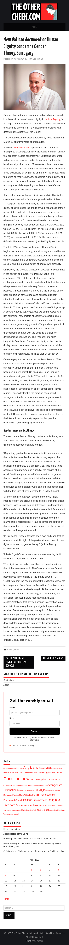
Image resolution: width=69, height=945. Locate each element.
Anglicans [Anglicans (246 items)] (30, 767)
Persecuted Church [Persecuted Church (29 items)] (13, 800)
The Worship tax (53, 658)
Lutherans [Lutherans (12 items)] (50, 790)
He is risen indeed (12, 829)
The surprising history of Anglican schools (16, 662)
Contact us (9, 680)
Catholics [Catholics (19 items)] (28, 773)
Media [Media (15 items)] (57, 790)
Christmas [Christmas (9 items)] (7, 785)
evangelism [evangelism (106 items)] (54, 785)
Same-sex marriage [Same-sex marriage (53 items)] (27, 805)
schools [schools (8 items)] (41, 805)
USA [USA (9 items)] (52, 810)
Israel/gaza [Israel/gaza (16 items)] (29, 790)
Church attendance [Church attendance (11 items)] (18, 785)
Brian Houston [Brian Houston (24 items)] (16, 773)
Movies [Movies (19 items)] (15, 795)
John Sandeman (35, 59)
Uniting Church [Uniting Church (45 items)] (41, 810)
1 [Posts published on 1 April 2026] (31, 870)
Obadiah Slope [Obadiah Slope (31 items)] (31, 795)
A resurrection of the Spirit (16, 834)
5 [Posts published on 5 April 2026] (5, 875)
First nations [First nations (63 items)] (11, 790)
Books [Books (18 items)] (6, 773)
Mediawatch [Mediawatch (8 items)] (8, 795)
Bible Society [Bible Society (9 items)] (57, 768)
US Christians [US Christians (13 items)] (59, 810)
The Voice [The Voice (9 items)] (7, 810)
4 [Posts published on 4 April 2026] (58, 870)
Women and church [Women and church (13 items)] (11, 814)
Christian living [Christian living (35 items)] (39, 772)
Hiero (28, 941)
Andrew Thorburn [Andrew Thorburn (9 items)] (16, 768)
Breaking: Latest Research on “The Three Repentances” (30, 839)
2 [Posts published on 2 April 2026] (40, 870)
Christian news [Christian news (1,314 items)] (18, 778)
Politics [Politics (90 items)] (27, 799)
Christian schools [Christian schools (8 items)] (54, 779)
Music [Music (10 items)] (21, 795)
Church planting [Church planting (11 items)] (33, 785)
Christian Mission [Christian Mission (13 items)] (55, 773)
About (6, 685)
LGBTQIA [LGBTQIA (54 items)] (40, 790)
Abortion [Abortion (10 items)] (7, 768)
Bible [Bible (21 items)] (49, 768)
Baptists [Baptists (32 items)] (43, 768)
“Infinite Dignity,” (53, 119)
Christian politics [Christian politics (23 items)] (40, 779)
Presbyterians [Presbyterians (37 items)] (40, 800)
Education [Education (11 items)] (43, 785)
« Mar (6, 899)
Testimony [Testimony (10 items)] (59, 805)
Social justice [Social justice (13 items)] (50, 806)
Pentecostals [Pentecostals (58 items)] (47, 794)
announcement (22, 147)
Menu (34, 27)
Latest (10, 649)
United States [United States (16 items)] (27, 810)
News (16, 649)
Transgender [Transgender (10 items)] (16, 810)
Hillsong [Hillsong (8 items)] (21, 790)
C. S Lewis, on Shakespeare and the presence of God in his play (34, 851)
